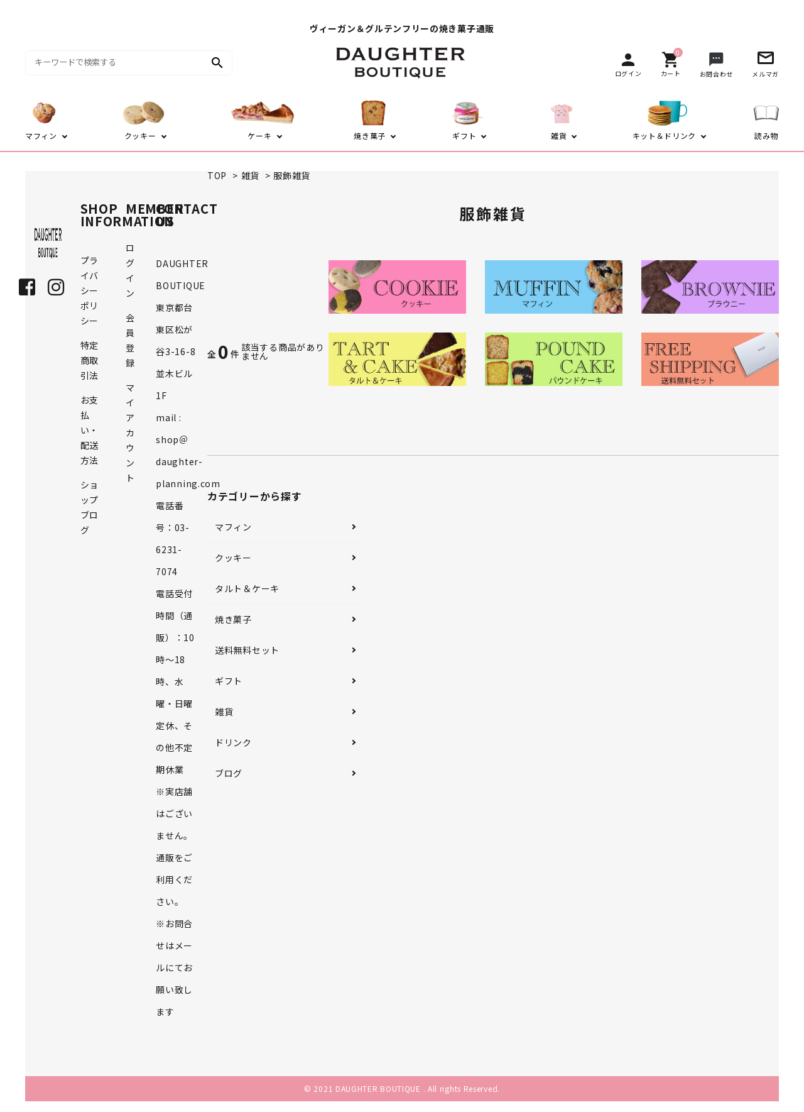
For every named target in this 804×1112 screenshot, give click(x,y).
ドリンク (233, 742)
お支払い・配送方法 (89, 430)
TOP (217, 175)
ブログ (228, 773)
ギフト (228, 680)
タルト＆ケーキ (247, 588)
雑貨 (250, 175)
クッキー (233, 557)
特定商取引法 (89, 360)
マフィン (233, 526)
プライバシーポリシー (89, 290)
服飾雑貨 (291, 175)
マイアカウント (130, 432)
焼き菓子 (233, 619)
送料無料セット (247, 650)
